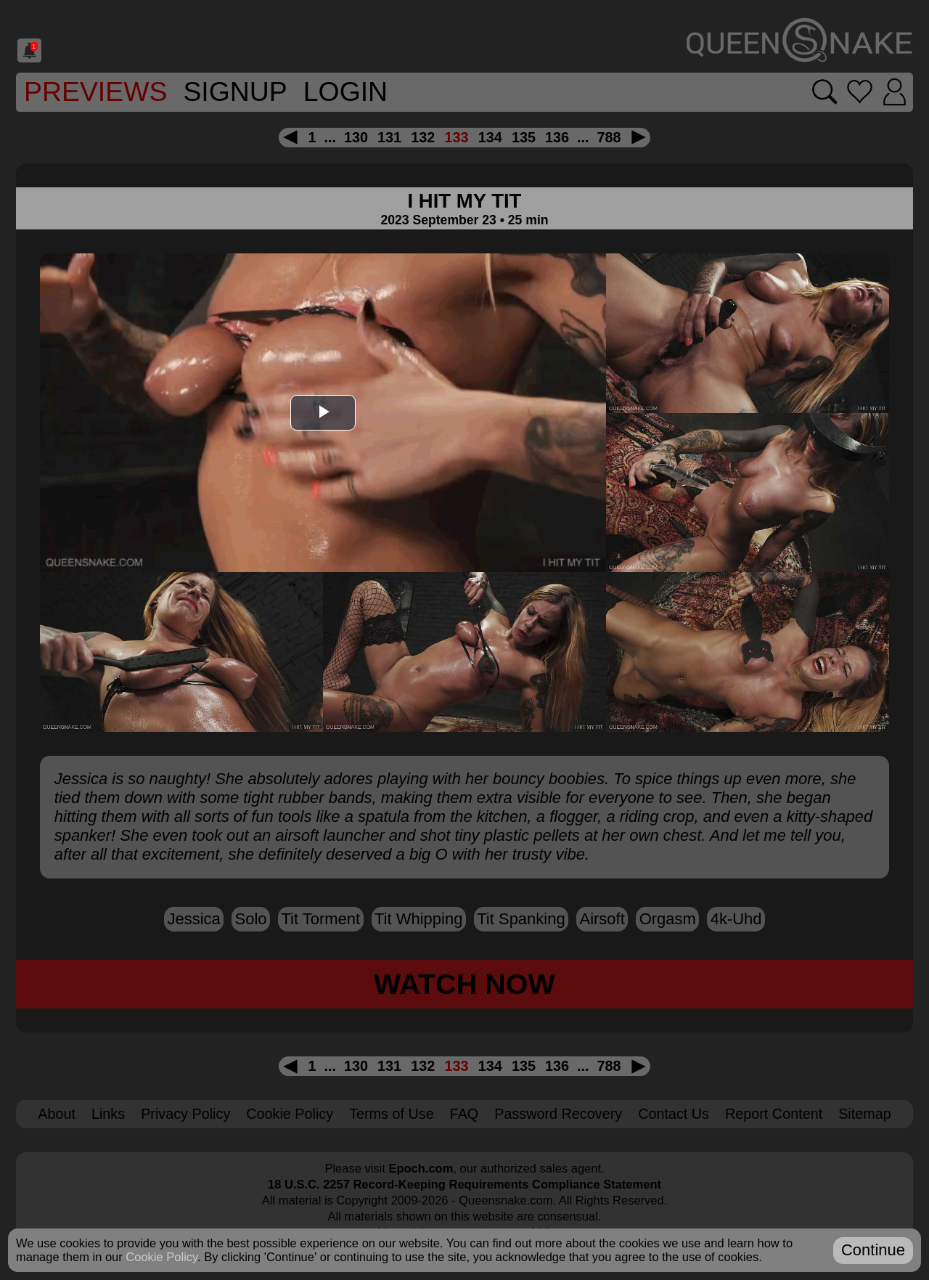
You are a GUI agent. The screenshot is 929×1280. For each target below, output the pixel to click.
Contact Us (673, 1114)
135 (524, 137)
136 (557, 137)
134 (490, 137)
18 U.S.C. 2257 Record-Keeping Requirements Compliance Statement (464, 1184)
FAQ (464, 1114)
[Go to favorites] (859, 92)
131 (389, 137)
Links (108, 1114)
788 (609, 137)
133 (456, 137)
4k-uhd (736, 919)
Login (345, 91)
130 (356, 137)
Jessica (193, 919)
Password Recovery (558, 1114)
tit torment (320, 919)
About (56, 1114)
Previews (95, 91)
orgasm (667, 919)
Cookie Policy (289, 1114)
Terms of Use (391, 1114)
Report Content (773, 1114)
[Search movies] (824, 91)
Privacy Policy (185, 1114)
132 (423, 137)
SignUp (235, 91)
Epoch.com (420, 1168)
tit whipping (418, 919)
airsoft (601, 919)
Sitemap (864, 1114)
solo (251, 919)
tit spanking (521, 919)
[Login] (894, 92)
